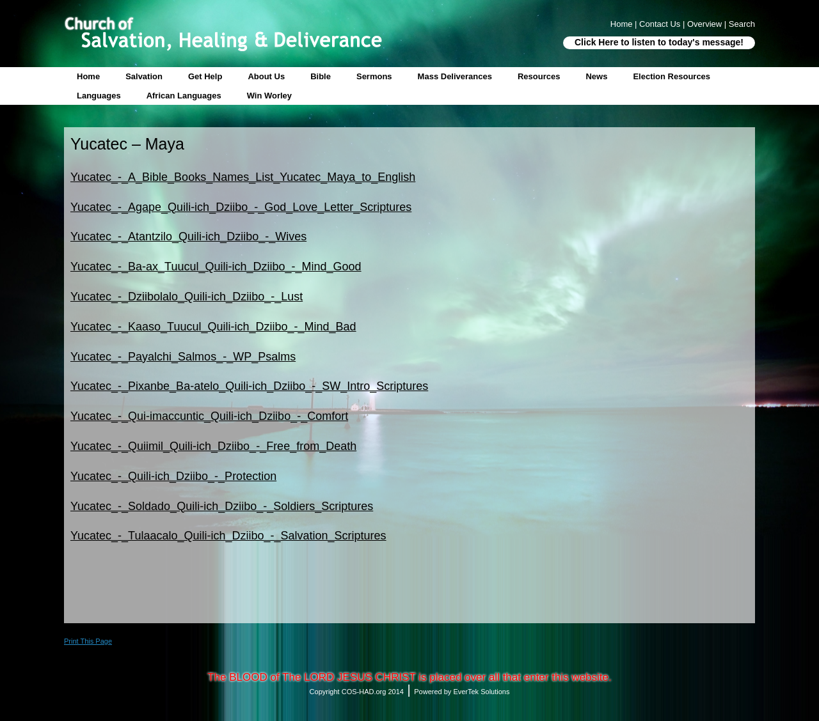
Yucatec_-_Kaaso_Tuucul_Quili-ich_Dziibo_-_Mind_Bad (213, 326)
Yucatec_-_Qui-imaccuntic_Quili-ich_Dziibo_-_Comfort (209, 416)
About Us (266, 76)
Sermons (374, 76)
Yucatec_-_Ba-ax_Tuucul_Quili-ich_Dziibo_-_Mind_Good (216, 266)
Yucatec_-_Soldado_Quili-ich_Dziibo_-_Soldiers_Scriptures (221, 506)
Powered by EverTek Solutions (461, 691)
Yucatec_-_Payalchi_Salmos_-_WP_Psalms (183, 356)
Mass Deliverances (455, 76)
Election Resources (671, 76)
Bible (320, 76)
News (596, 76)
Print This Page (88, 641)
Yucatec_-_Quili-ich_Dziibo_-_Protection (173, 476)
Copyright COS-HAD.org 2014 (357, 691)
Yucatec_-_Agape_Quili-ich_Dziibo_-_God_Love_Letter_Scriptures (240, 207)
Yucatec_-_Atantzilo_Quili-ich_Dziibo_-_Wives (188, 236)
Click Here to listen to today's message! (659, 42)
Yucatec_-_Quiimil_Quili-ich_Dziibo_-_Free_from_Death (213, 446)
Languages (99, 95)
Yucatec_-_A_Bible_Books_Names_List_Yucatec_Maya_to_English (242, 177)
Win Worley (269, 95)
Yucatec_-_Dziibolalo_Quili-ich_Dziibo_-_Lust (186, 296)
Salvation (144, 76)
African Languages (184, 95)
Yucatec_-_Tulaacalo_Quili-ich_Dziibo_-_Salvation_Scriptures (228, 535)
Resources (539, 76)
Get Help (205, 76)
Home (88, 76)
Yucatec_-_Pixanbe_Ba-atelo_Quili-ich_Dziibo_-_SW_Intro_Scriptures (249, 386)
